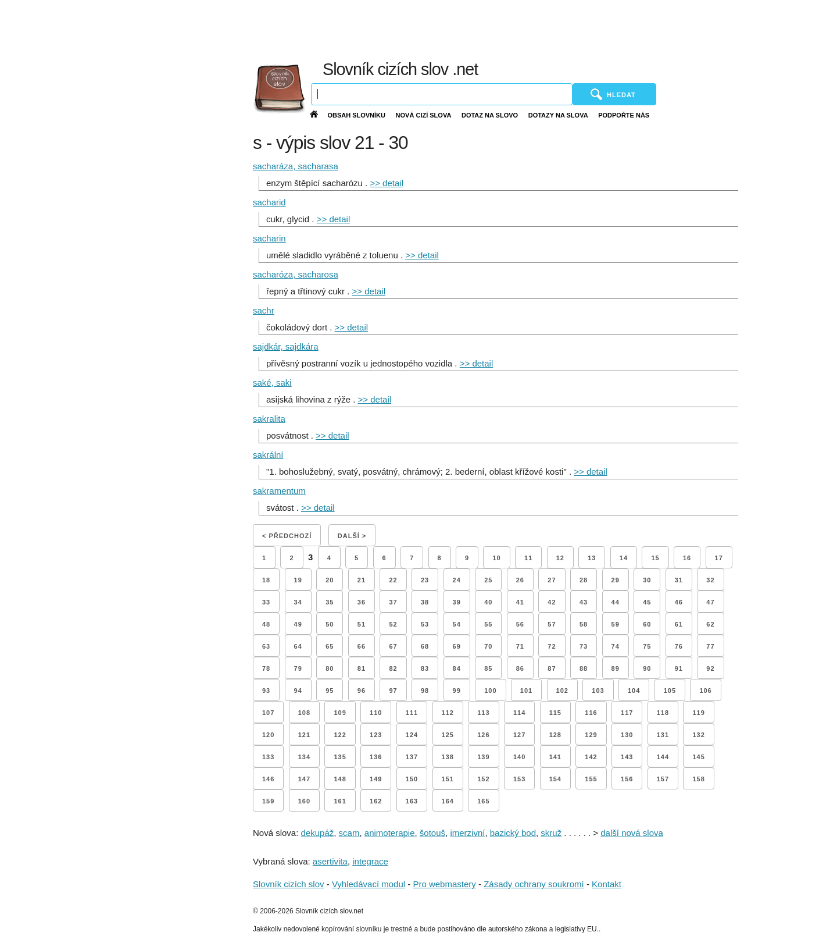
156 (627, 778)
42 (552, 602)
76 (679, 646)
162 (376, 801)
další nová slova (631, 833)
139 (483, 756)
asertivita (330, 861)
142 (591, 756)
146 (268, 778)
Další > (352, 535)
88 (584, 668)
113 (483, 712)
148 (340, 778)
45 (647, 602)
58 (584, 624)
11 (528, 557)
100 (490, 690)
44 (615, 602)
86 (520, 668)
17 (719, 557)
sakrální (268, 455)
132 (698, 734)
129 (591, 734)
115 (555, 712)
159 (268, 801)
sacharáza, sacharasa (295, 166)
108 (304, 712)
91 (679, 668)
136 (376, 756)
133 (268, 756)
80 (330, 668)
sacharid (269, 202)
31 (679, 580)
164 (448, 801)
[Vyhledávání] (442, 94)
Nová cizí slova (424, 115)
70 (488, 646)
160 (304, 801)
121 (304, 734)
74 (615, 646)
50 (330, 624)
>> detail (386, 183)
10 (496, 557)
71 (520, 646)
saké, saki (272, 382)
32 (710, 580)
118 (663, 712)
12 (560, 557)
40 (488, 602)
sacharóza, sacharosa (295, 274)
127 (519, 734)
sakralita (269, 419)
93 (266, 690)
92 (710, 668)
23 (425, 580)
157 (663, 778)
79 (298, 668)
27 (552, 580)
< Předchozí (287, 535)
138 (448, 756)
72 (552, 646)
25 (488, 580)
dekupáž (317, 833)
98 (425, 690)
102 (562, 690)
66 (361, 646)
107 (268, 712)
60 (647, 624)
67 (393, 646)
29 (615, 580)
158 (698, 778)
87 (552, 668)
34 (298, 602)
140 (519, 756)
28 (584, 580)
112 (448, 712)
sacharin (269, 238)
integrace (370, 861)
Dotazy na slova (558, 115)
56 (520, 624)
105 (670, 690)
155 (591, 778)
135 (340, 756)
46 (679, 602)
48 (266, 624)
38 (425, 602)
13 (592, 557)
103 (598, 690)
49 (298, 624)
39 (457, 602)
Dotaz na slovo (490, 115)
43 (584, 602)
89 (615, 668)
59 (615, 624)
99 (457, 690)
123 (376, 734)
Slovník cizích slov (288, 884)
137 (412, 756)
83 (425, 668)
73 (584, 646)
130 (627, 734)
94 (298, 690)
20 (330, 580)
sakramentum (279, 491)
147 (304, 778)
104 (634, 690)
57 (552, 624)
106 (705, 690)
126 (483, 734)
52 (393, 624)
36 (361, 602)
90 (647, 668)
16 (687, 557)
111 (412, 712)
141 (555, 756)
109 (340, 712)
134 (304, 756)
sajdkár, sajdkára (286, 346)
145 (698, 756)
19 (298, 580)
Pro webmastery (444, 884)
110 (376, 712)
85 (488, 668)
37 (393, 602)
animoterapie (389, 833)
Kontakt (606, 884)
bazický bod (513, 833)
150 (412, 778)
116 (591, 712)
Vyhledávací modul (368, 884)
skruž (551, 833)
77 (710, 646)
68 (425, 646)
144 (663, 756)
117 (627, 712)
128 (555, 734)
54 (457, 624)
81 (361, 668)
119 (698, 712)
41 (520, 602)
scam (349, 833)
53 (425, 624)
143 (627, 756)
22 (393, 580)
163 (412, 801)
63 (266, 646)
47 (710, 602)
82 (393, 668)
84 (457, 668)
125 (448, 734)
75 (647, 646)
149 (376, 778)
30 (647, 580)
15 (655, 557)
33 (266, 602)
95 (330, 690)
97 (393, 690)
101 (526, 690)
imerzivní (467, 833)
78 (266, 668)
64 (298, 646)
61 (679, 624)
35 (330, 602)
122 (340, 734)
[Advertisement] (558, 29)
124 (412, 734)
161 (340, 801)
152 (483, 778)
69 (457, 646)
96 (361, 690)
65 (330, 646)
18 (266, 580)
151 (448, 778)
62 (710, 624)
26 (520, 580)
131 (663, 734)
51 (361, 624)
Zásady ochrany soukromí (534, 884)
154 (555, 778)
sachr (263, 310)
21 (361, 580)
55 (488, 624)
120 (268, 734)
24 (457, 580)
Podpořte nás (623, 115)
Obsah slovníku (356, 115)
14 (624, 557)
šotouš (432, 833)
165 (483, 801)
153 (519, 778)
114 (519, 712)
